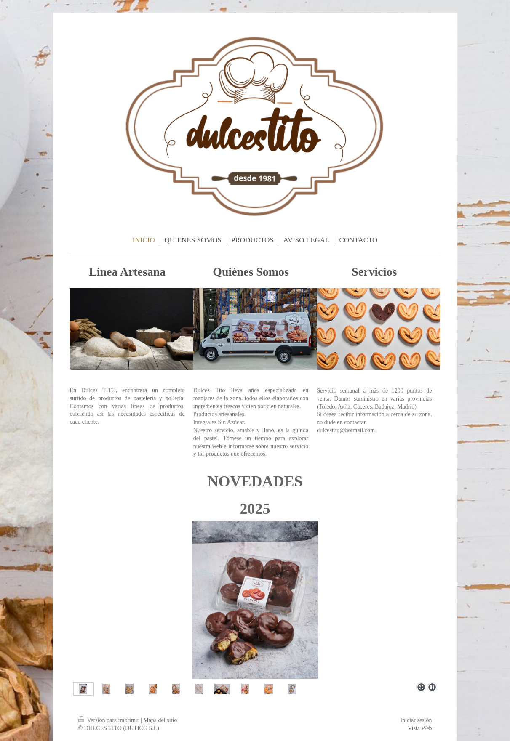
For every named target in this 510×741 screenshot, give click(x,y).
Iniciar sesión (416, 720)
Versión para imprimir (109, 720)
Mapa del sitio (160, 720)
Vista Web (420, 728)
